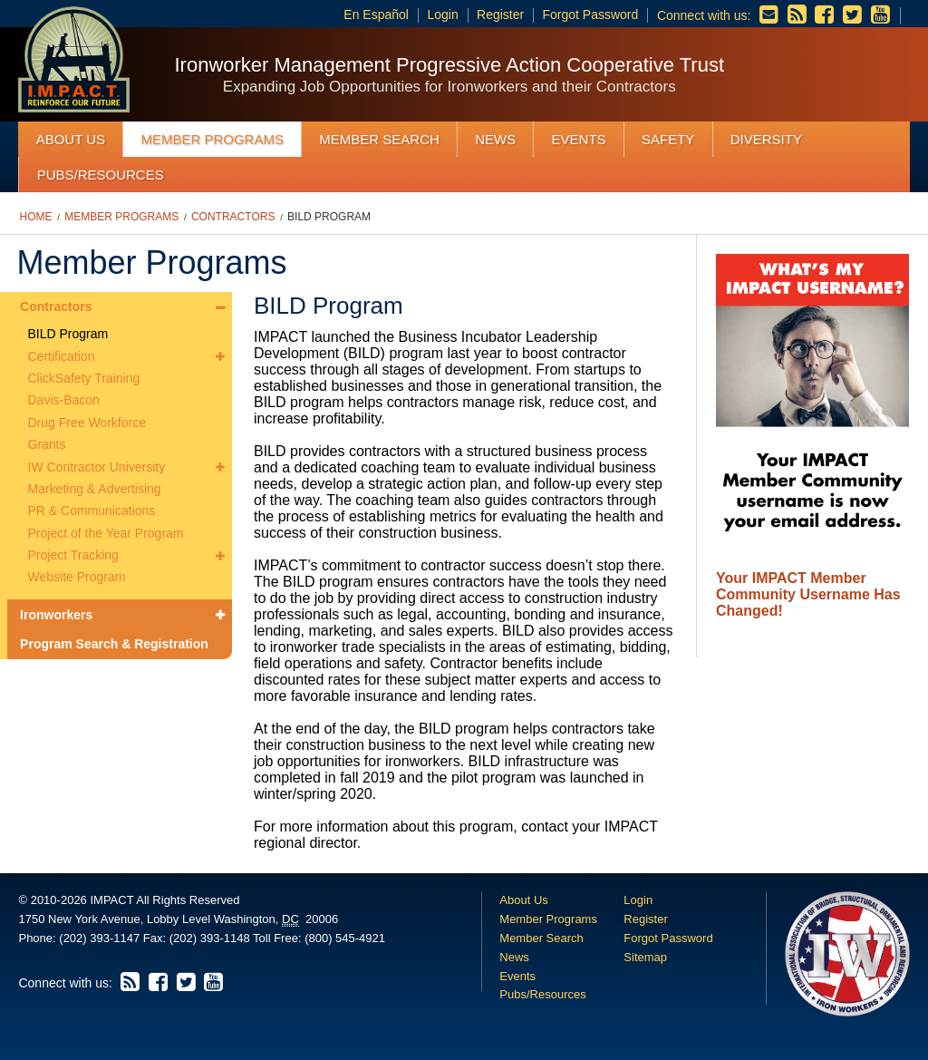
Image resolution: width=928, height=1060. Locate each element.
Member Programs (212, 139)
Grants (47, 444)
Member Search (379, 139)
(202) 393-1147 (99, 938)
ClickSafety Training (84, 378)
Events (579, 139)
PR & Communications (92, 510)
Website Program (77, 576)
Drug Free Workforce (87, 422)
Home (36, 216)
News (495, 139)
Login (443, 14)
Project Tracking (73, 555)
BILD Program (329, 216)
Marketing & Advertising (94, 488)
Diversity (766, 139)
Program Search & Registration (114, 644)
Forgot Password (590, 14)
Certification (61, 356)
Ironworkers (56, 615)
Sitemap (645, 957)
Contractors (233, 216)
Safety (668, 139)
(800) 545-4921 (344, 938)
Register (500, 14)
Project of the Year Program (106, 533)
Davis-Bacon (64, 400)
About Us (70, 139)
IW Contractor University (97, 467)
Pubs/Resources (100, 174)
